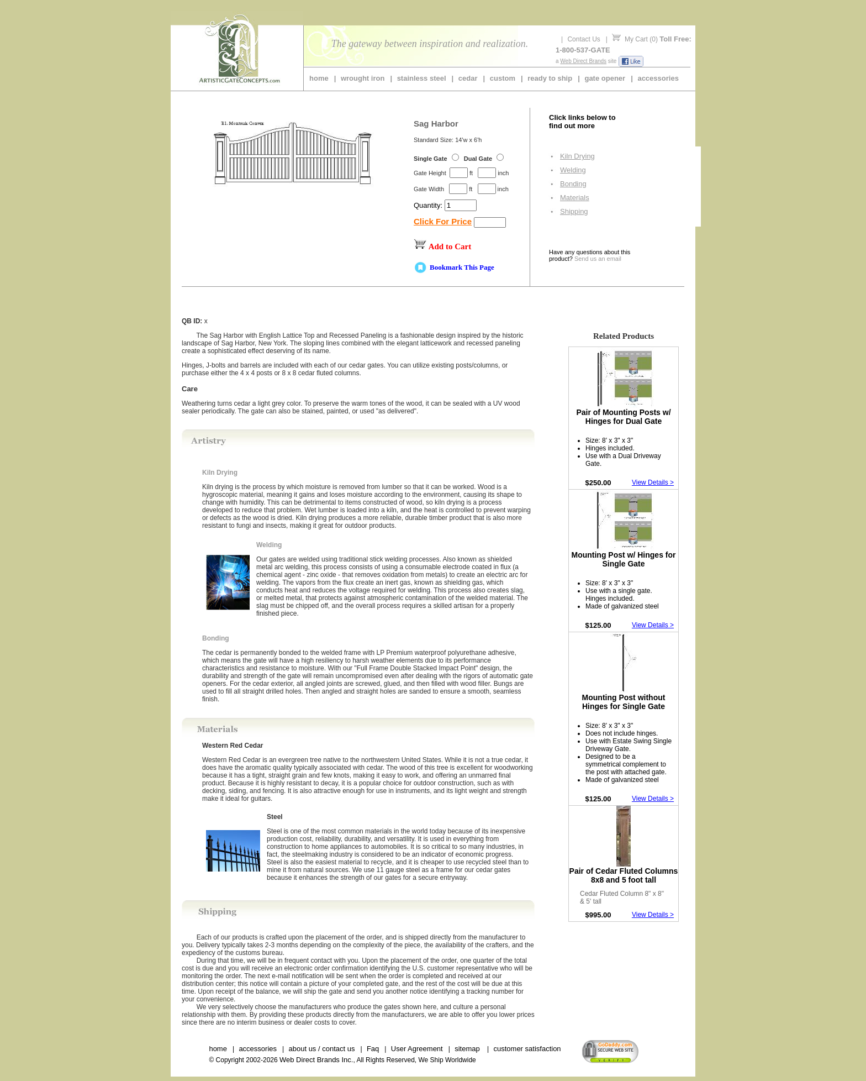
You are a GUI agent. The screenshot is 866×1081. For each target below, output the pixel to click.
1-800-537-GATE (583, 50)
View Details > (653, 482)
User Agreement (417, 1049)
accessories (657, 78)
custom (502, 78)
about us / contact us (321, 1049)
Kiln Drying (577, 156)
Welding (573, 170)
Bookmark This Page (462, 267)
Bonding (573, 184)
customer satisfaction (527, 1049)
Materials (574, 197)
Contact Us (583, 39)
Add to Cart (450, 246)
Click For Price (443, 221)
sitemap (467, 1049)
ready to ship (549, 78)
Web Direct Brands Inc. (316, 1060)
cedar (468, 78)
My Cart (636, 39)
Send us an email (597, 258)
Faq (373, 1049)
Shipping (574, 211)
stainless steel (421, 78)
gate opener (604, 78)
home (319, 78)
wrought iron (362, 78)
